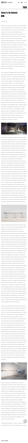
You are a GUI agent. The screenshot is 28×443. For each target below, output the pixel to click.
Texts (25, 7)
